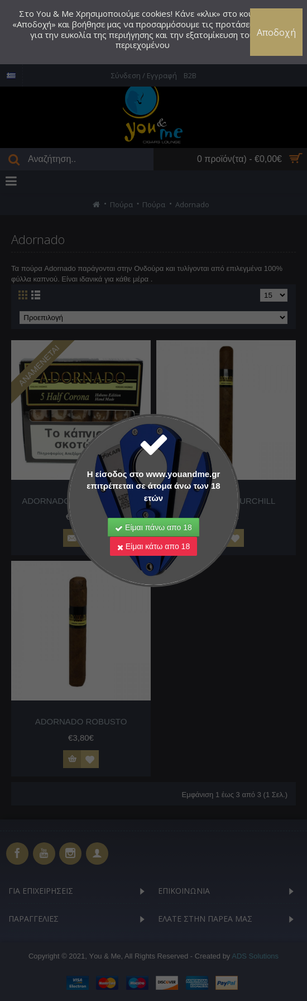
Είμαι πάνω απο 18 (153, 527)
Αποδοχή (276, 32)
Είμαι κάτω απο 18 (153, 546)
